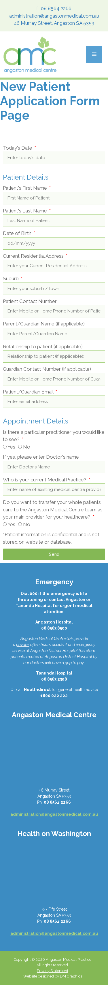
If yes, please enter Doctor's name (41, 457)
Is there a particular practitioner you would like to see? (54, 435)
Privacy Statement (52, 971)
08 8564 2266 (56, 8)
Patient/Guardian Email (28, 392)
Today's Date (18, 148)
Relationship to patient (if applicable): (43, 346)
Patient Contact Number (30, 301)
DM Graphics (71, 976)
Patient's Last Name (25, 211)
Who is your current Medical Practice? (45, 480)
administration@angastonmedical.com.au (54, 16)
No (26, 447)
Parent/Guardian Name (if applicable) (44, 324)
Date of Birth (18, 233)
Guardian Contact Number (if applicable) (47, 369)
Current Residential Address (34, 256)
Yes (11, 447)
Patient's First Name (25, 188)
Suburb (11, 278)
